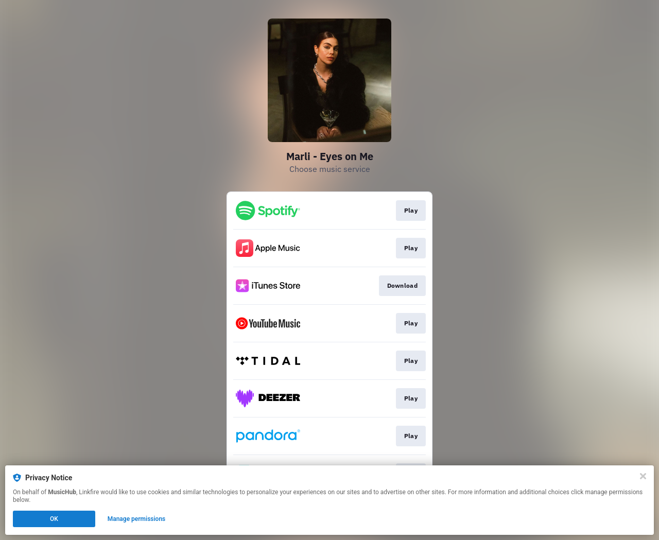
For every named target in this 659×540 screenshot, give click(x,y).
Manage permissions (137, 518)
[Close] (643, 476)
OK (54, 518)
